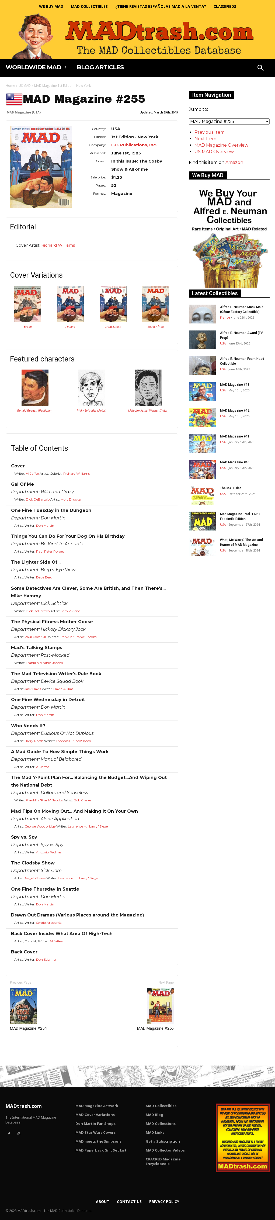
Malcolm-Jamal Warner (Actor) (148, 410)
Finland (70, 327)
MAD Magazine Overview (221, 145)
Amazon (234, 162)
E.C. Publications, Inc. (134, 144)
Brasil (28, 327)
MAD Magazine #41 (234, 436)
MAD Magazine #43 (234, 385)
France (225, 317)
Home (10, 85)
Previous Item (209, 132)
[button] (260, 68)
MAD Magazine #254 (28, 1009)
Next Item (205, 138)
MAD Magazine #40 (234, 462)
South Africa (156, 327)
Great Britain (113, 327)
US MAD (25, 85)
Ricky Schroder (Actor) (91, 410)
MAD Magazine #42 (234, 410)
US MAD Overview (214, 151)
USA (223, 343)
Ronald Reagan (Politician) (35, 410)
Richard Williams (58, 245)
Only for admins (24, 1056)
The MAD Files (231, 488)
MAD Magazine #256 (155, 1009)
